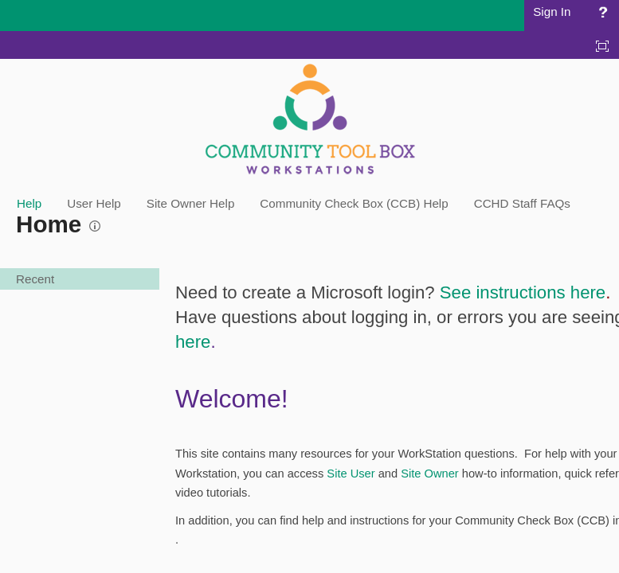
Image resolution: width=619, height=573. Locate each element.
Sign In (551, 11)
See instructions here (522, 292)
